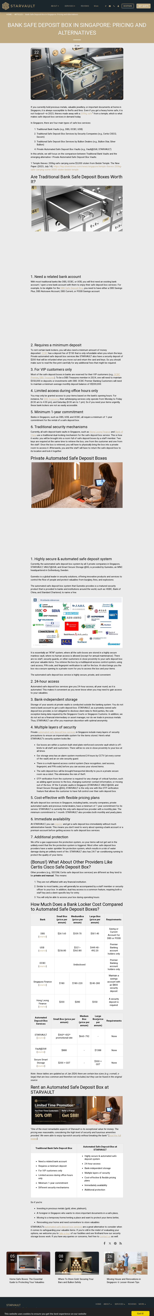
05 (12, 1257)
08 (61, 1257)
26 (109, 1257)
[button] (55, 6)
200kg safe (86, 113)
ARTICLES (18, 14)
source (42, 936)
